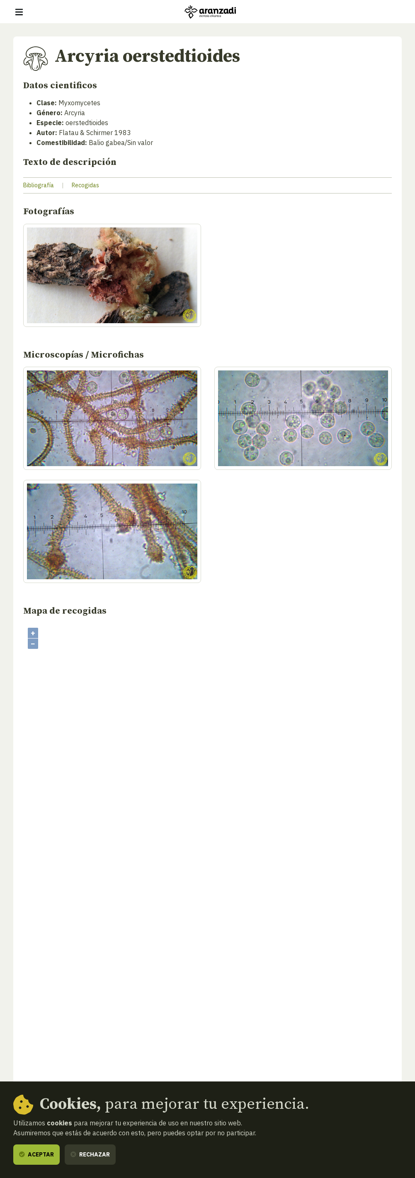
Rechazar (90, 1154)
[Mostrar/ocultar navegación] (19, 12)
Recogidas (85, 185)
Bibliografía (38, 185)
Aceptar (36, 1154)
